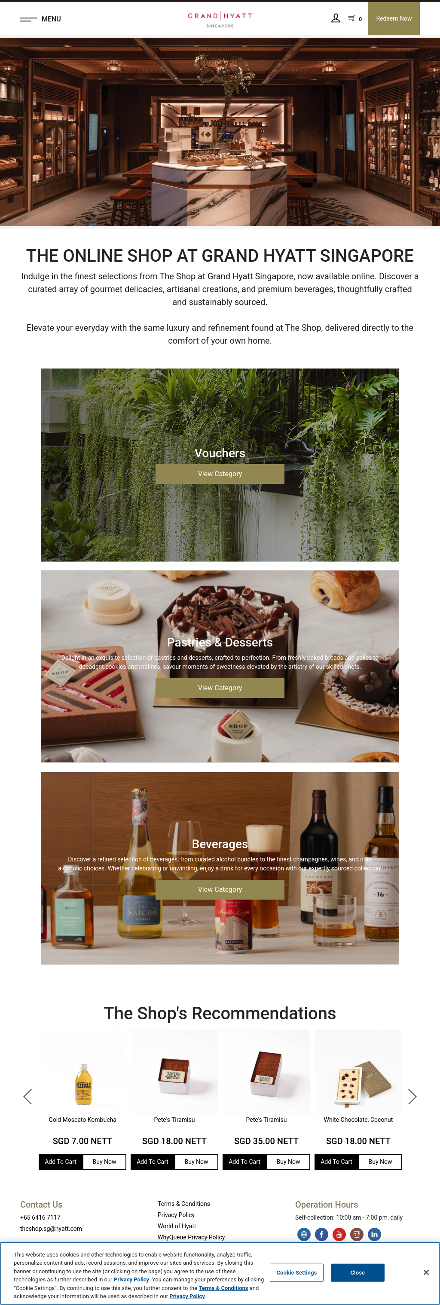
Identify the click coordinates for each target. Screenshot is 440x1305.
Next (407, 1092)
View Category (220, 474)
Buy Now (104, 1161)
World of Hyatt (177, 1226)
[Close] (426, 1272)
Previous (23, 1092)
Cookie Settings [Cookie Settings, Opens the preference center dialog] (296, 1272)
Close (358, 1272)
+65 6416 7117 (40, 1217)
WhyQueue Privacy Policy (191, 1237)
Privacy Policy (176, 1214)
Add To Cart (60, 1161)
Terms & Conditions (184, 1203)
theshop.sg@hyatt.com (51, 1228)
